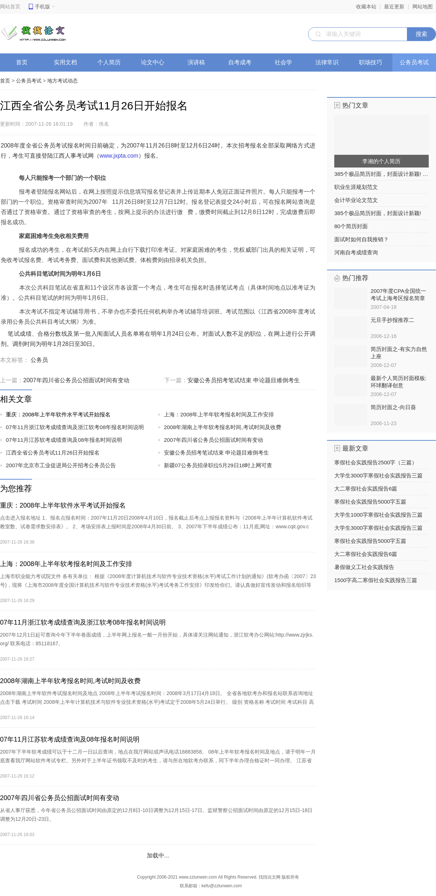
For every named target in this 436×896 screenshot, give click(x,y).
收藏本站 (366, 6)
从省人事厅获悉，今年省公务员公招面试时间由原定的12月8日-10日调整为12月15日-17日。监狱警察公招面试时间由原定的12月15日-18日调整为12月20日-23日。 (156, 814)
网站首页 (10, 6)
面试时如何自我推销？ (361, 239)
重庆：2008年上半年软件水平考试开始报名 (58, 414)
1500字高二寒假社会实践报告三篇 (375, 580)
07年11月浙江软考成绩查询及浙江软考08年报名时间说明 (75, 427)
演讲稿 (198, 62)
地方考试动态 (62, 81)
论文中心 (155, 62)
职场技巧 (373, 62)
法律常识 (329, 62)
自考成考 (242, 62)
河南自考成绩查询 (356, 252)
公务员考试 (416, 62)
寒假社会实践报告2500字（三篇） (375, 462)
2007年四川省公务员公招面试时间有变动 (76, 380)
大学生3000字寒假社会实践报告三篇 (378, 475)
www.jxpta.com (119, 156)
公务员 (39, 360)
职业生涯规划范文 (356, 187)
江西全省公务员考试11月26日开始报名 (53, 452)
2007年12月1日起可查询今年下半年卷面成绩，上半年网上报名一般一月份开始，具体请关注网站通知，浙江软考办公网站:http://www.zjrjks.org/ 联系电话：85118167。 (157, 639)
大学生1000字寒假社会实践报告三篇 (378, 515)
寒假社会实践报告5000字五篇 (370, 502)
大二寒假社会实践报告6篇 (365, 488)
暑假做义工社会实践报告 (364, 567)
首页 (22, 62)
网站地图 (422, 6)
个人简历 (111, 62)
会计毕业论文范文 (356, 200)
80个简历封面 (351, 226)
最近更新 (394, 6)
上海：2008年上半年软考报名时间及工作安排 (219, 414)
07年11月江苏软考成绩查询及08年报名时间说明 (64, 440)
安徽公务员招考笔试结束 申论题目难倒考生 (243, 380)
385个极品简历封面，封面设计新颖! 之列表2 (381, 174)
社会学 (286, 62)
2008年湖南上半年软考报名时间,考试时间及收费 (222, 427)
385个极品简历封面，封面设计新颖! (377, 213)
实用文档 (68, 62)
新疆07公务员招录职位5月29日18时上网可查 (218, 465)
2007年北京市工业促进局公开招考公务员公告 (61, 465)
